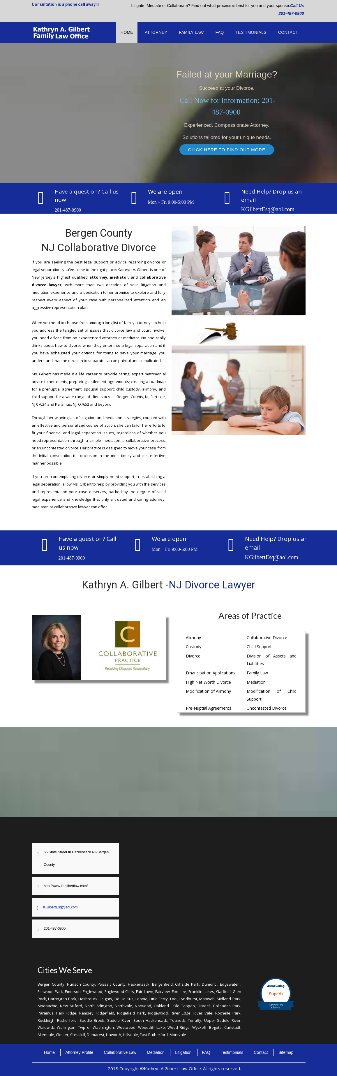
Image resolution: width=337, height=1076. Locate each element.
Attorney (156, 32)
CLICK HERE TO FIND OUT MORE (226, 149)
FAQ (220, 32)
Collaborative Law (120, 1052)
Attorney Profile (79, 1052)
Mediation (156, 1052)
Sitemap (285, 1052)
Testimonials (250, 32)
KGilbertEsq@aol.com (267, 209)
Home (127, 32)
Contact (288, 32)
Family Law (191, 32)
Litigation (183, 1052)
